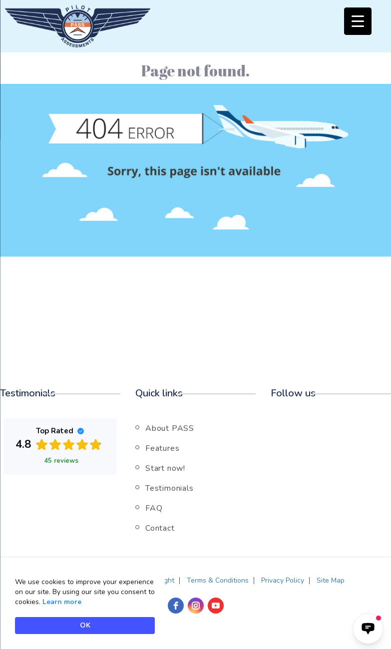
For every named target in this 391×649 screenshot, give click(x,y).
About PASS (169, 428)
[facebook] (176, 606)
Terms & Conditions (218, 580)
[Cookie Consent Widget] (85, 605)
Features (162, 448)
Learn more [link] (61, 602)
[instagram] (196, 606)
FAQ (153, 508)
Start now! (165, 468)
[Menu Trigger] (358, 21)
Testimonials (169, 488)
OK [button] (85, 625)
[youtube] (216, 606)
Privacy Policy (282, 580)
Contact (160, 528)
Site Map (331, 580)
